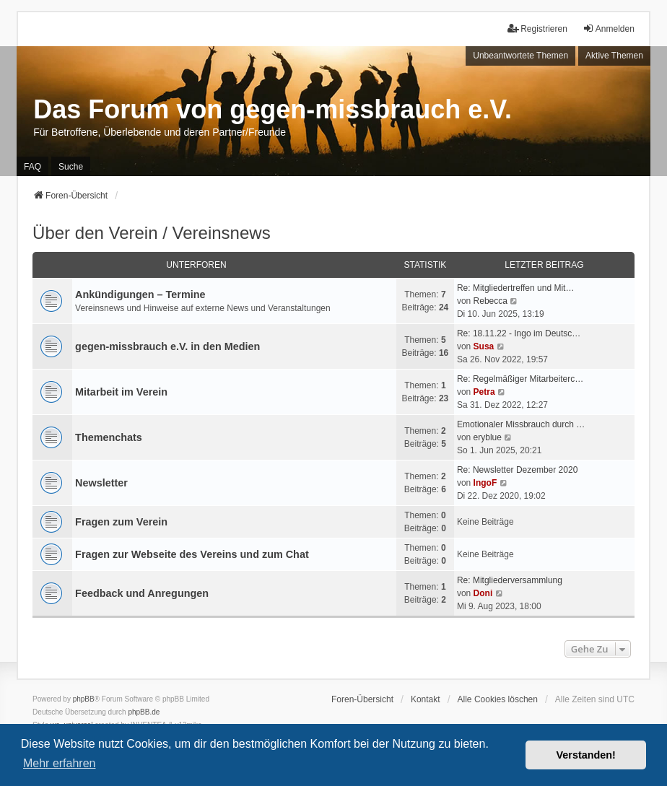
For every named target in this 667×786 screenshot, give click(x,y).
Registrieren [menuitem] (537, 28)
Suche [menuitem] (70, 167)
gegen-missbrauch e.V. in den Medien (167, 346)
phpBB (84, 699)
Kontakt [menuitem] (425, 699)
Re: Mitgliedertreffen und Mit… (516, 288)
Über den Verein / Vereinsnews (151, 233)
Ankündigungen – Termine (140, 294)
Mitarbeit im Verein (121, 392)
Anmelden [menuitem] (609, 28)
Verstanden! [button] (586, 755)
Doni (483, 593)
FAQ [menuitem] (32, 167)
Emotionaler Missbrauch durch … (521, 424)
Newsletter (101, 483)
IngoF (485, 483)
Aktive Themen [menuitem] (614, 56)
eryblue (488, 437)
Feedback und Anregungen (142, 593)
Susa (484, 346)
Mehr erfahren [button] (59, 763)
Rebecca (490, 301)
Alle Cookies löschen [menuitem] (498, 699)
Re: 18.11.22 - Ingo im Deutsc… (518, 333)
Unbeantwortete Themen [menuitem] (520, 56)
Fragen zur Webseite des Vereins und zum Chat (192, 554)
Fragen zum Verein (121, 522)
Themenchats (108, 437)
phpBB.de (144, 712)
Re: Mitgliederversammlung (509, 580)
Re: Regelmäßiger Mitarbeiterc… (520, 379)
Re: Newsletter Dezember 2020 (517, 470)
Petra (484, 392)
